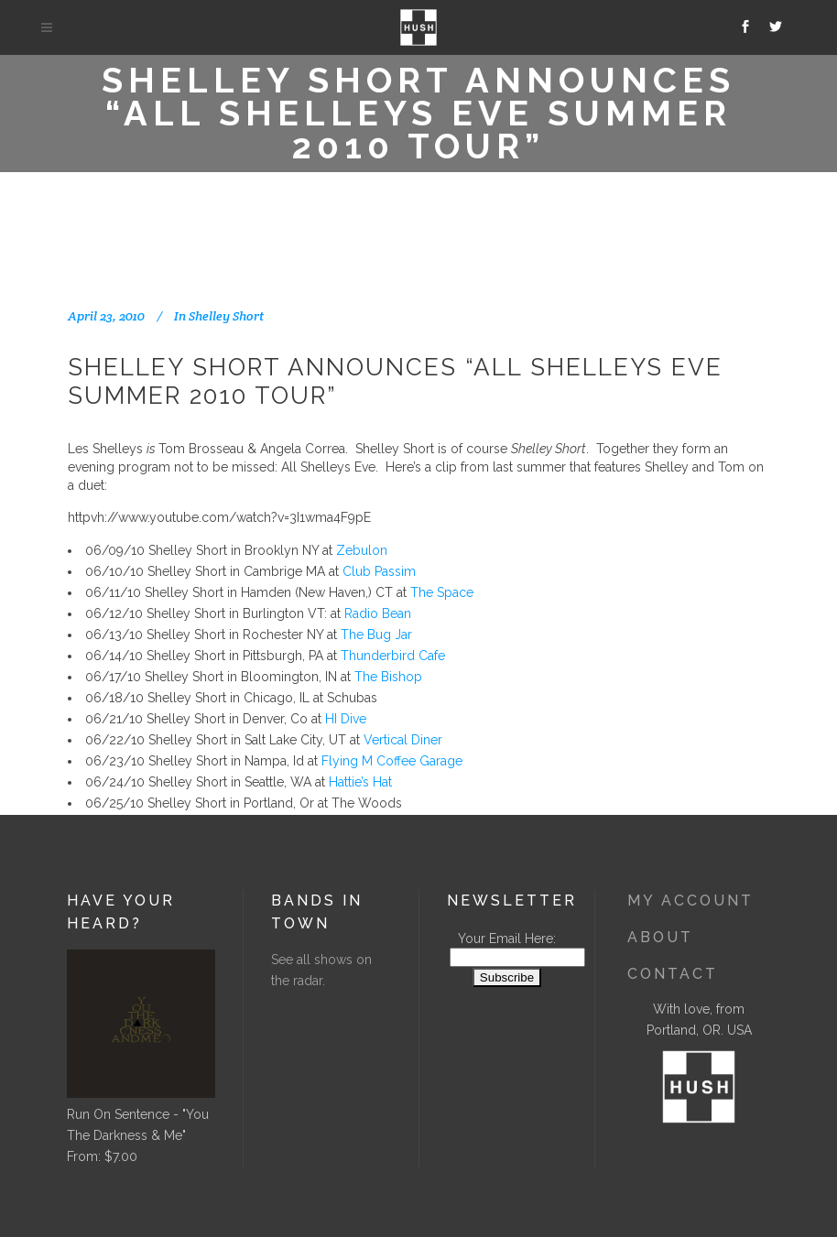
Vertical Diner (403, 739)
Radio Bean (377, 613)
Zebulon (361, 550)
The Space (441, 592)
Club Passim (379, 571)
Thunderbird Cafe (393, 655)
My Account (690, 900)
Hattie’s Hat (360, 782)
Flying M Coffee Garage (391, 761)
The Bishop (388, 676)
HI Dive (345, 718)
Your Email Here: (507, 938)
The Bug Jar (376, 634)
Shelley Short (226, 316)
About (660, 937)
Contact (672, 973)
